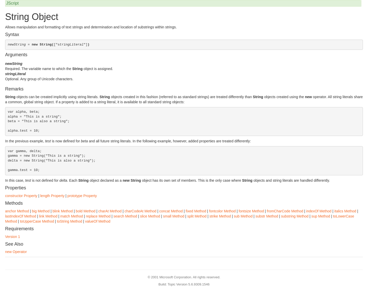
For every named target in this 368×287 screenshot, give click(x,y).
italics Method (345, 211)
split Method (196, 216)
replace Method (98, 216)
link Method (48, 216)
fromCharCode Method (285, 211)
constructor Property (21, 196)
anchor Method (17, 211)
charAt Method (110, 211)
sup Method (321, 216)
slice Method (150, 216)
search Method (125, 216)
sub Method (243, 216)
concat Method (171, 211)
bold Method (85, 211)
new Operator (16, 252)
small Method (173, 216)
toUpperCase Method (37, 221)
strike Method (220, 216)
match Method (71, 216)
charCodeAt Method (140, 211)
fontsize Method (251, 211)
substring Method (294, 216)
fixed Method (196, 211)
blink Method (63, 211)
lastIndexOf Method (20, 216)
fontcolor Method (222, 211)
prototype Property (82, 196)
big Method (41, 211)
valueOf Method (97, 221)
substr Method (267, 216)
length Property (52, 196)
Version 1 (12, 237)
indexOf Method (318, 211)
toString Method (69, 221)
